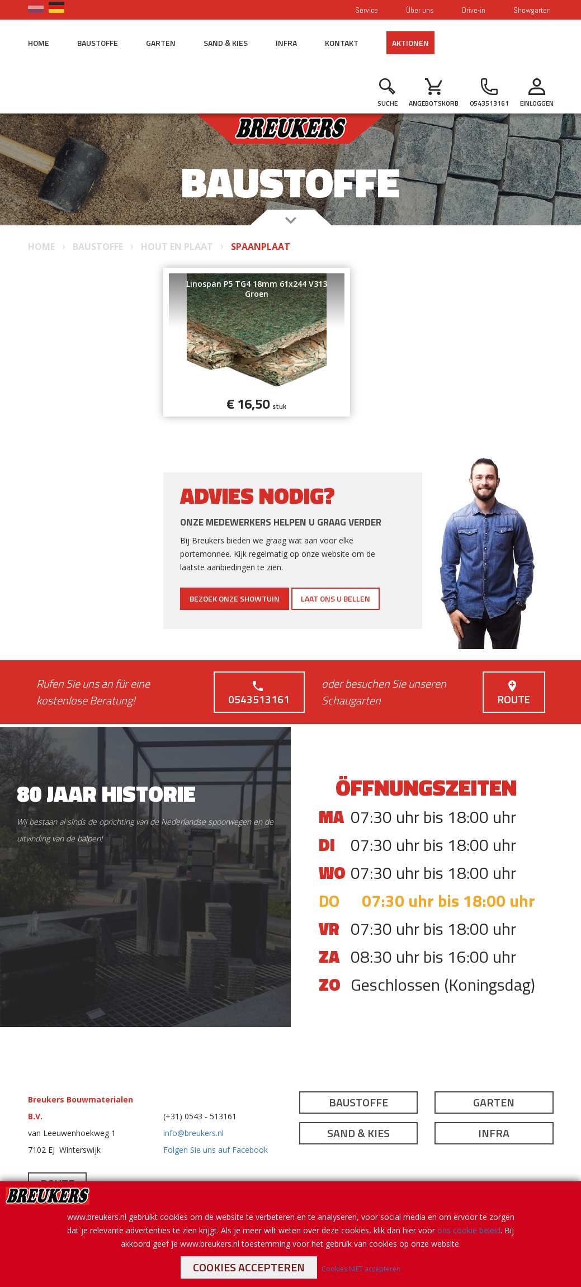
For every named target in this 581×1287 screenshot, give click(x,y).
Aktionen (410, 43)
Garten (161, 43)
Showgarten (532, 10)
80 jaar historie (106, 794)
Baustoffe (97, 43)
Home (38, 43)
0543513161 (258, 693)
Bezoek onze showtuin (235, 598)
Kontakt (341, 43)
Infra (286, 43)
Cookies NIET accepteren (361, 1269)
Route (513, 693)
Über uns (420, 10)
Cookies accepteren (249, 1267)
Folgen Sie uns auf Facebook (215, 1149)
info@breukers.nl (193, 1133)
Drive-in (473, 10)
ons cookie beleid (468, 1230)
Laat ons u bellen (335, 598)
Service (366, 10)
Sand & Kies (226, 43)
